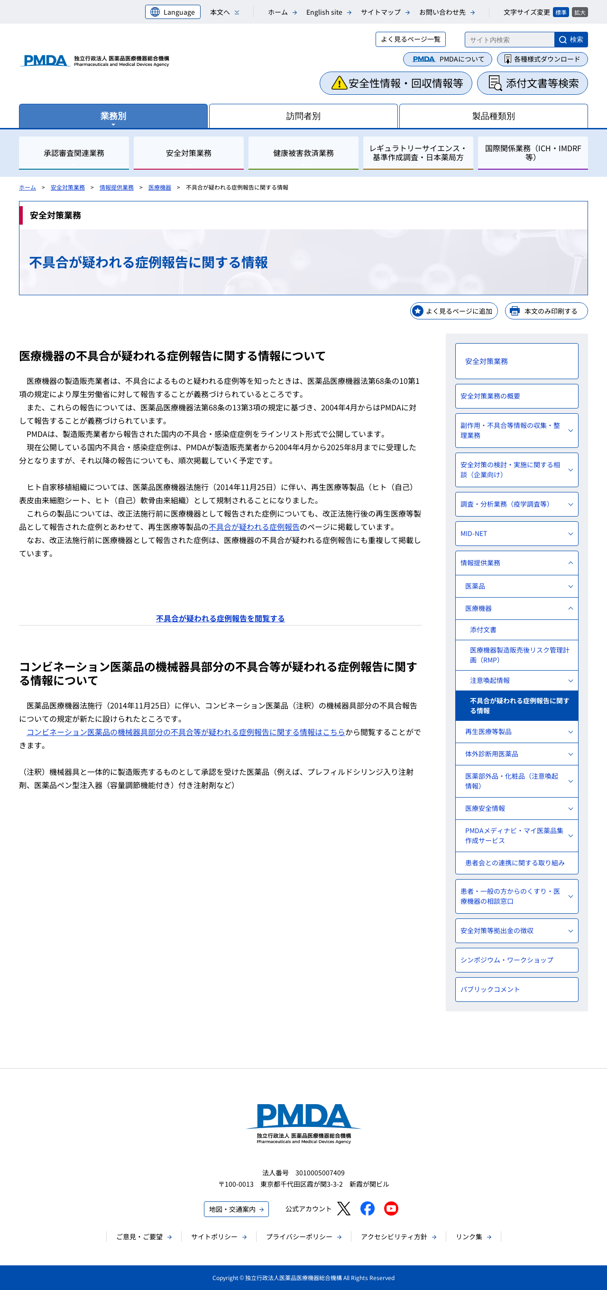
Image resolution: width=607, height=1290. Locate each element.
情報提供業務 (117, 187)
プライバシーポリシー (299, 1236)
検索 (576, 39)
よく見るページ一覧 (411, 39)
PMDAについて (462, 59)
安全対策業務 (68, 187)
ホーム (278, 12)
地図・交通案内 (232, 1209)
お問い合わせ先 (442, 12)
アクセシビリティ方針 (394, 1236)
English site (324, 12)
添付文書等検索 (542, 82)
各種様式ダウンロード (547, 59)
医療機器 (159, 187)
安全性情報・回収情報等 (406, 82)
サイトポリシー (214, 1236)
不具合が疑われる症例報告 (254, 526)
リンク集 (469, 1236)
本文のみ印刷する (551, 311)
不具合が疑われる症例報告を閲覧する (220, 618)
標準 (561, 12)
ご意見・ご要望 (139, 1236)
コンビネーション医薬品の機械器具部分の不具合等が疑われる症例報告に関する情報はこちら (186, 731)
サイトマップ (381, 12)
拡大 (580, 12)
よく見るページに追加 (459, 311)
